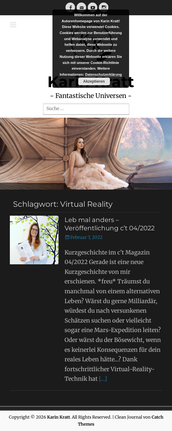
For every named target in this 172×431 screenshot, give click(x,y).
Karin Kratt (58, 417)
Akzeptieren (94, 81)
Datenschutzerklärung (103, 74)
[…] (103, 378)
